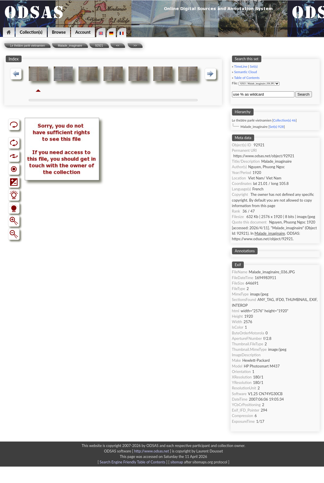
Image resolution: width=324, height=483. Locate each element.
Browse (59, 32)
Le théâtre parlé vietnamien (27, 45)
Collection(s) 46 (284, 120)
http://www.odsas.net (151, 451)
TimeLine (240, 66)
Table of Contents (247, 77)
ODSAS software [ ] (138, 451)
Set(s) (254, 66)
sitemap (176, 462)
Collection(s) (31, 32)
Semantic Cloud (245, 72)
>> (135, 45)
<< (118, 45)
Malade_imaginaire (70, 45)
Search (304, 94)
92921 (99, 45)
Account (83, 32)
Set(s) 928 (276, 126)
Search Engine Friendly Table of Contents (132, 462)
